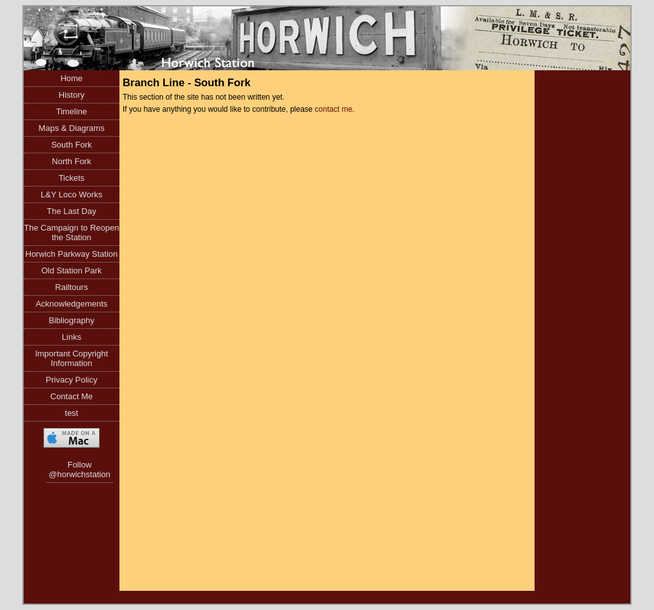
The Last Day (71, 211)
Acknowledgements (72, 304)
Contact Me (71, 396)
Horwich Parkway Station (72, 254)
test (72, 413)
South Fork (71, 144)
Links (71, 337)
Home (72, 78)
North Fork (71, 161)
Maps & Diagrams (71, 128)
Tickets (72, 178)
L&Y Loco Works (71, 194)
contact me (334, 109)
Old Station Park (72, 270)
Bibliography (72, 320)
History (71, 95)
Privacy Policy (72, 380)
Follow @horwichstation (79, 469)
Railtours (71, 287)
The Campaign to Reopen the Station (71, 232)
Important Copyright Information (71, 358)
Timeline (71, 111)
